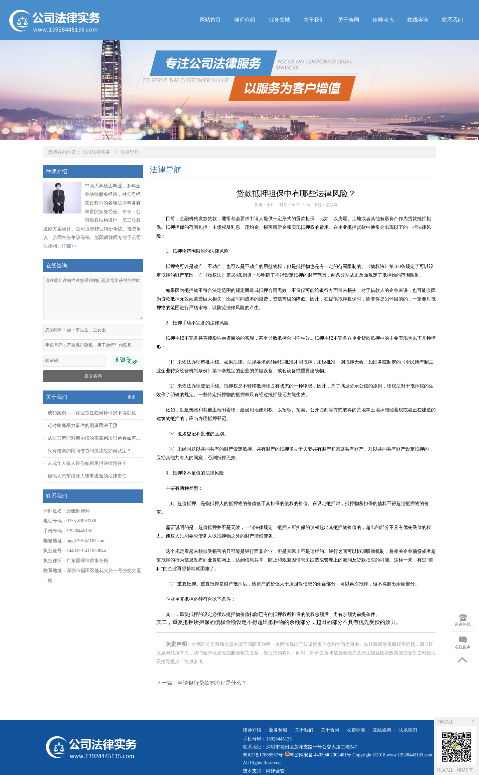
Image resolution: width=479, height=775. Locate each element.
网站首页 (210, 20)
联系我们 (452, 20)
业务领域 (279, 20)
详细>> (69, 246)
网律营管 (275, 770)
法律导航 (129, 152)
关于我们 (314, 20)
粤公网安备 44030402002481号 (317, 754)
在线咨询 (417, 20)
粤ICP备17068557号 (263, 754)
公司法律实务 (96, 152)
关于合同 (348, 20)
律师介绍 (244, 20)
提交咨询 (93, 376)
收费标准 (356, 730)
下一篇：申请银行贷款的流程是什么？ (201, 683)
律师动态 (383, 20)
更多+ (133, 397)
